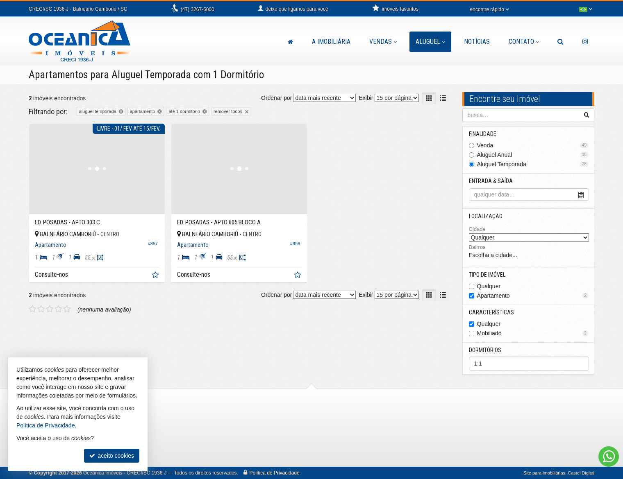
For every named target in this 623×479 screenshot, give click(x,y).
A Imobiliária (331, 41)
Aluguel (430, 41)
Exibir (366, 98)
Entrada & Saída (491, 181)
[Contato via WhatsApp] (608, 456)
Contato (524, 41)
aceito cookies (111, 455)
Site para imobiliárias (544, 472)
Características (491, 312)
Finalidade (482, 134)
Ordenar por (276, 98)
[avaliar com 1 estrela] (32, 309)
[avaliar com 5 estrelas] (67, 309)
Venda (533, 145)
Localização (485, 216)
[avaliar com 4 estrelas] (58, 309)
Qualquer (489, 286)
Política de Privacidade (275, 473)
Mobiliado (533, 333)
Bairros (477, 247)
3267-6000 (197, 9)
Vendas (383, 41)
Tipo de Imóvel (487, 274)
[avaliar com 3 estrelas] (50, 309)
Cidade (477, 229)
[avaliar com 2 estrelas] (41, 309)
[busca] (560, 42)
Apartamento (533, 295)
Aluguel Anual (533, 154)
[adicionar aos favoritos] (156, 276)
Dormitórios (485, 350)
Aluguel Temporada (533, 164)
